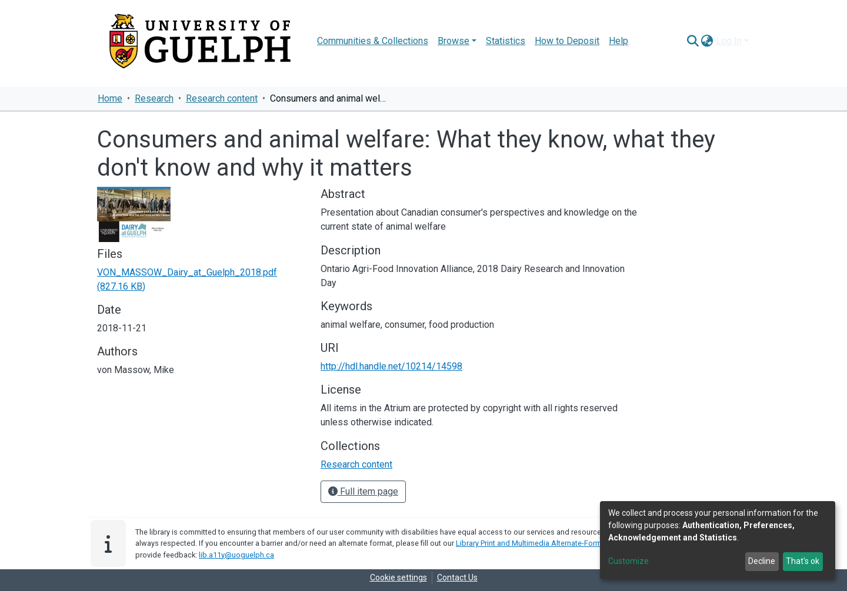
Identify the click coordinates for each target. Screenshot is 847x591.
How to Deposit (567, 40)
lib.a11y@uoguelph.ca (236, 554)
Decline (761, 561)
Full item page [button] (363, 491)
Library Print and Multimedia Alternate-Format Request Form (557, 543)
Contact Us (457, 577)
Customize (628, 561)
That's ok (802, 561)
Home (110, 98)
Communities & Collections (372, 40)
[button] (707, 41)
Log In (729, 40)
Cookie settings (398, 577)
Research (154, 98)
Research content (222, 98)
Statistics (505, 40)
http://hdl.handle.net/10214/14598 (391, 366)
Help (618, 40)
